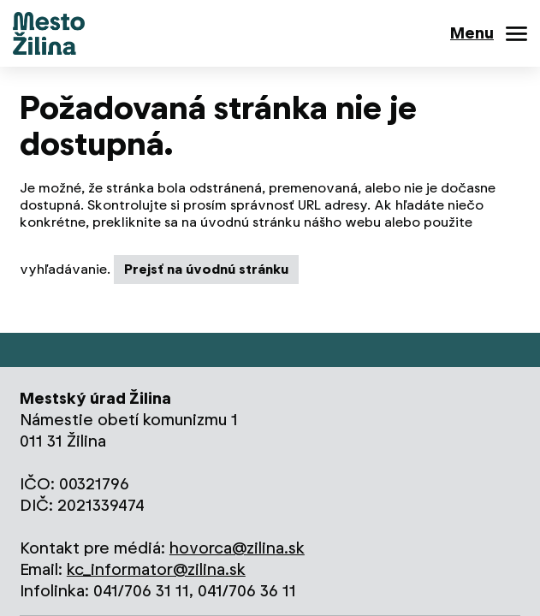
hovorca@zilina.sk (237, 548)
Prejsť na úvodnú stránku (206, 269)
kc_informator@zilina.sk (156, 569)
